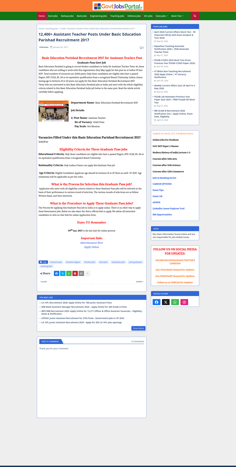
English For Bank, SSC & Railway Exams (173, 133)
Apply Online (91, 247)
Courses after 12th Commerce (168, 171)
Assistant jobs (56, 262)
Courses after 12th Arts (165, 159)
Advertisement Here (91, 242)
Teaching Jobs (117, 15)
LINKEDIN (175, 263)
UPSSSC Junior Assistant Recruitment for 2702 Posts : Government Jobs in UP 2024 (82, 318)
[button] (195, 16)
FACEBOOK (161, 260)
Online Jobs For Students (166, 140)
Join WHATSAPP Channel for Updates (175, 276)
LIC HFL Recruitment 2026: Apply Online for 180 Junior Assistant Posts (76, 302)
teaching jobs (52, 28)
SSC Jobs (148, 15)
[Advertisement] (118, 442)
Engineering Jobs (98, 15)
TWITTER (188, 260)
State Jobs (161, 15)
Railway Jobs (67, 15)
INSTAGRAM (175, 260)
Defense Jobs (134, 15)
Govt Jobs (53, 15)
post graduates (135, 262)
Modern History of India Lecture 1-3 (171, 152)
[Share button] (87, 273)
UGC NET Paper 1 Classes (166, 146)
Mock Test (176, 15)
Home (42, 15)
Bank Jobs (82, 15)
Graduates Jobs (118, 262)
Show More (138, 328)
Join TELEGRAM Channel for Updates (175, 269)
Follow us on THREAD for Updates (175, 282)
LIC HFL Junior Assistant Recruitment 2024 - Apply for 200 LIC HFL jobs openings (81, 322)
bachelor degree (73, 262)
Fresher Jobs (89, 262)
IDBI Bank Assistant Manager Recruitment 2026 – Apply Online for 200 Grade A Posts (84, 307)
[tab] (42, 16)
